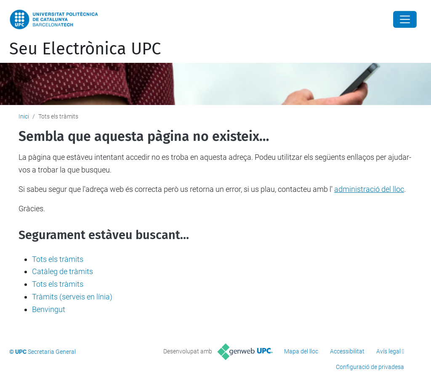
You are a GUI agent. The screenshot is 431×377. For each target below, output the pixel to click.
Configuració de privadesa (370, 367)
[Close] (405, 19)
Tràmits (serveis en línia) (72, 296)
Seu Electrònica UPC (85, 49)
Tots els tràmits (57, 259)
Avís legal (388, 351)
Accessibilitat (347, 351)
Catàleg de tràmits (62, 271)
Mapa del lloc (301, 351)
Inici (24, 116)
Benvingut (48, 309)
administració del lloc (369, 189)
